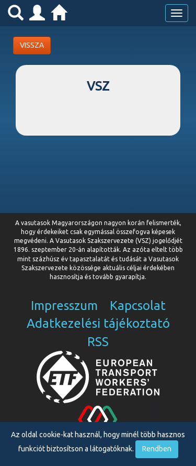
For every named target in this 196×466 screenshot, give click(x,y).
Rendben (156, 449)
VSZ (98, 86)
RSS (98, 342)
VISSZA (32, 45)
